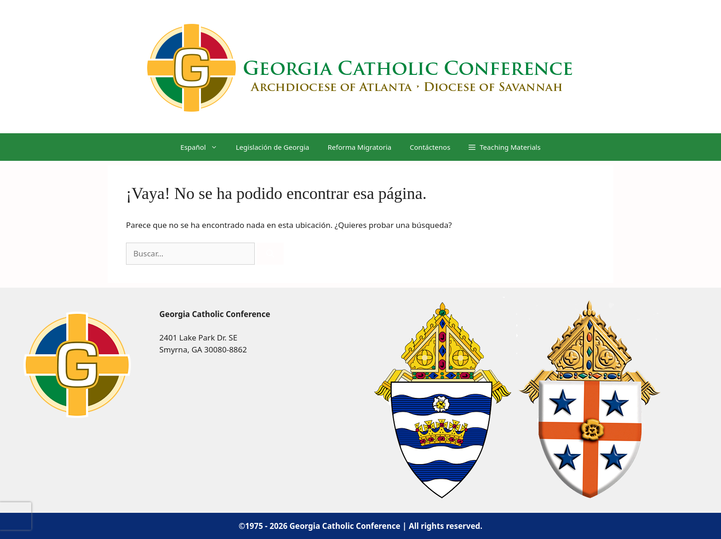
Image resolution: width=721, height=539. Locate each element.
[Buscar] (270, 254)
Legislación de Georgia (272, 147)
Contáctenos (430, 147)
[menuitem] (198, 147)
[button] (504, 147)
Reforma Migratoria (360, 147)
